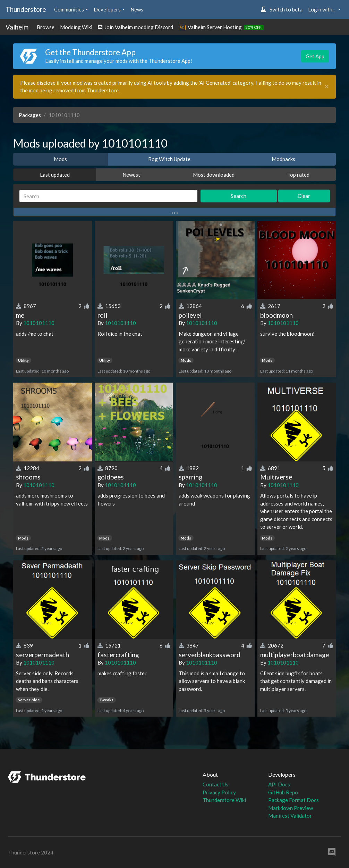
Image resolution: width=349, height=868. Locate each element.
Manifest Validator (290, 815)
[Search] (108, 196)
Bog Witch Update (169, 159)
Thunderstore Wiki (224, 800)
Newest (131, 175)
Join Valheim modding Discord (135, 27)
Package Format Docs (293, 800)
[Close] (326, 87)
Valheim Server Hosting (215, 27)
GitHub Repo (283, 792)
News (136, 9)
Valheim (17, 27)
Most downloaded (214, 175)
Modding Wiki (76, 27)
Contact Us (215, 784)
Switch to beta (282, 9)
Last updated (55, 175)
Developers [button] (107, 9)
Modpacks (283, 159)
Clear (304, 196)
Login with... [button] (322, 9)
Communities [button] (69, 9)
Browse (45, 27)
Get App (315, 56)
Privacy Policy (219, 792)
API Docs (279, 784)
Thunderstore (26, 9)
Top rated (298, 175)
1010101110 (38, 323)
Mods (60, 159)
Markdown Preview (290, 808)
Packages (30, 115)
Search (238, 196)
